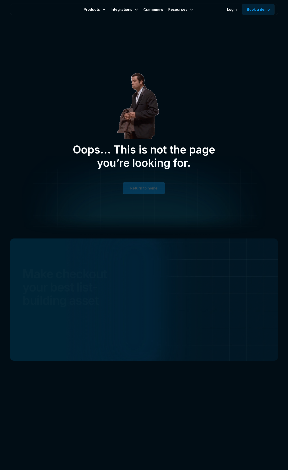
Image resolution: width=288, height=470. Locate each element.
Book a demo (258, 9)
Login (232, 9)
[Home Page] (32, 9)
